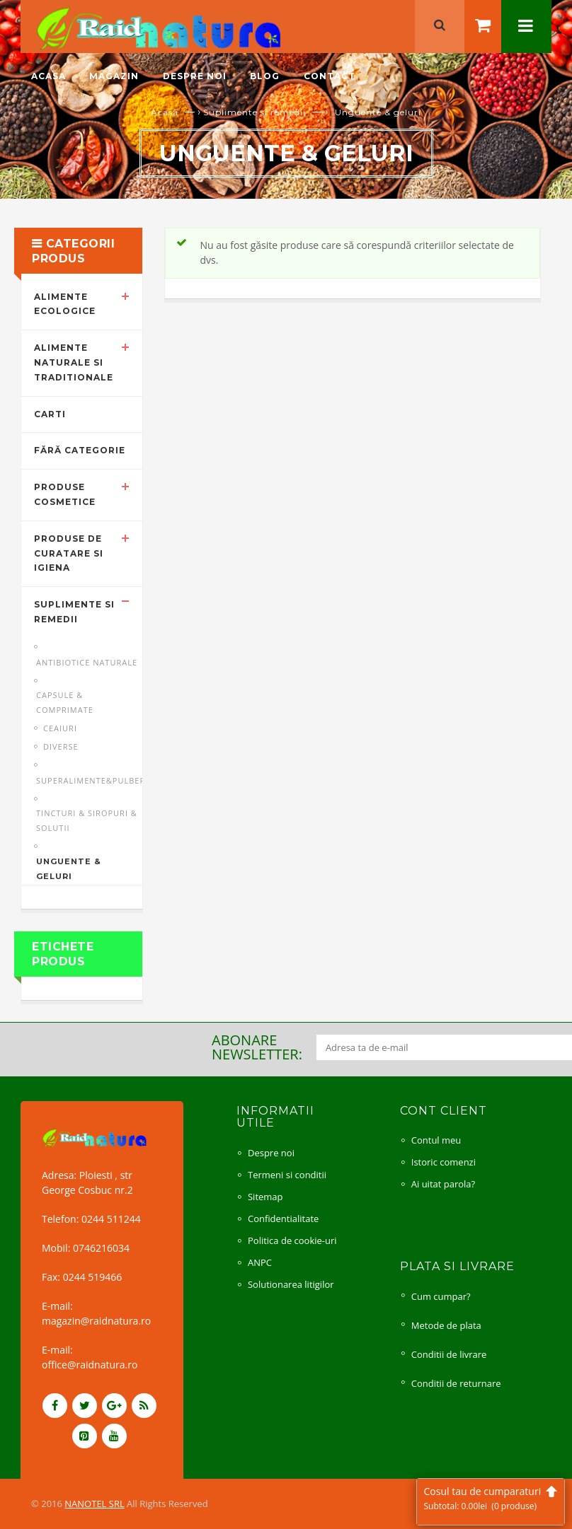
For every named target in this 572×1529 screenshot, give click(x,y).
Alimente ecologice (65, 304)
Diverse (61, 746)
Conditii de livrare (449, 1354)
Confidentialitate (283, 1218)
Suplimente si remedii (254, 112)
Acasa (48, 76)
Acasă (164, 112)
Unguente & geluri (68, 868)
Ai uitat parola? (443, 1184)
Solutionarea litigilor (291, 1284)
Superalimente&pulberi (92, 780)
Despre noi (195, 76)
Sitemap (265, 1196)
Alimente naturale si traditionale (73, 362)
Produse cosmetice (65, 494)
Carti (50, 414)
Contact (329, 76)
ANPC (260, 1262)
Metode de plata (446, 1325)
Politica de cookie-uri (292, 1240)
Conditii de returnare (456, 1383)
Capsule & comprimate (64, 702)
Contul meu (436, 1140)
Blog (265, 76)
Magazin (114, 76)
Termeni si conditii (287, 1174)
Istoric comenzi (443, 1162)
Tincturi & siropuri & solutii (86, 820)
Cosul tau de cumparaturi (490, 1498)
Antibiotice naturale (86, 662)
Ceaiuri (60, 728)
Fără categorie (79, 450)
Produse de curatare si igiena (68, 553)
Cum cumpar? (441, 1296)
